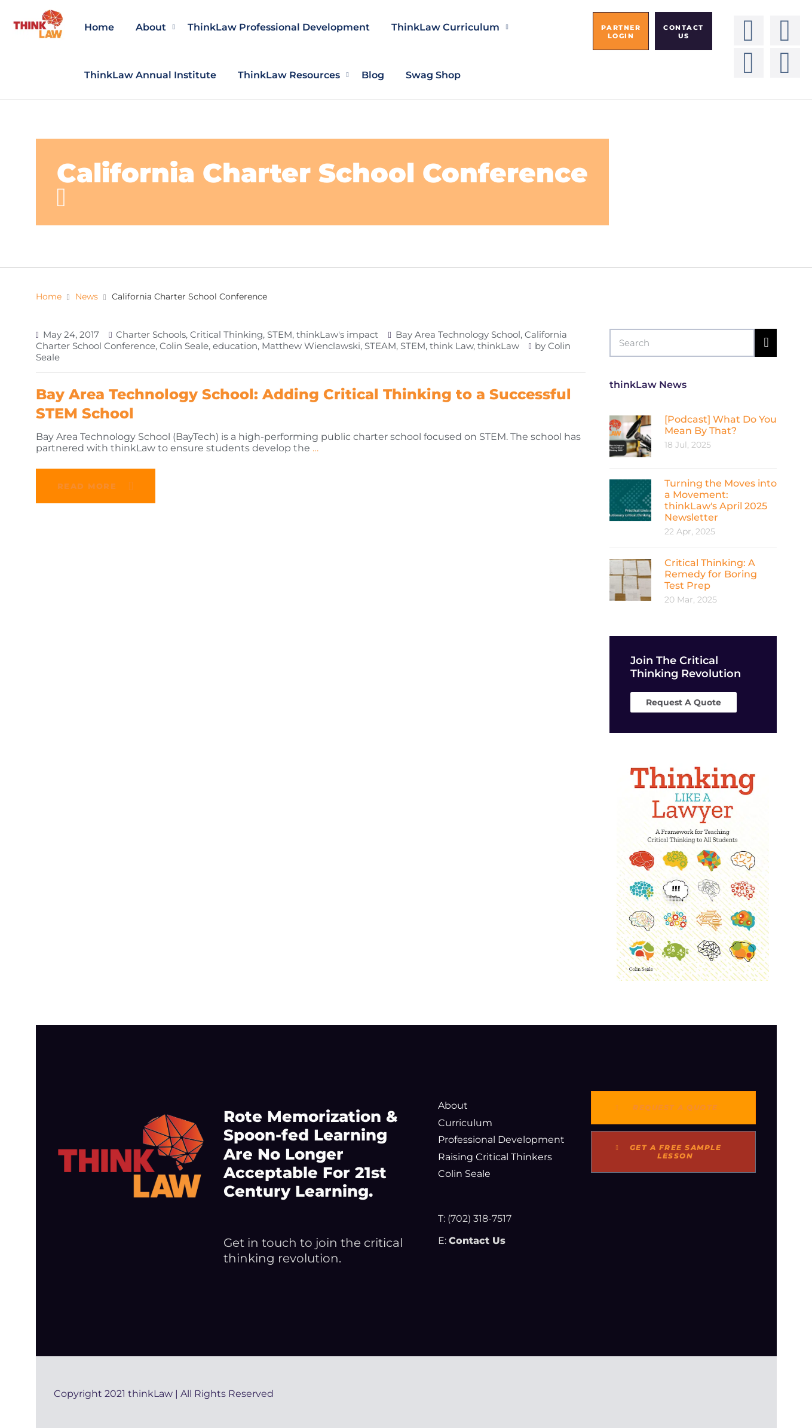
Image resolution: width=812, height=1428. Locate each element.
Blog (372, 75)
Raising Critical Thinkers (495, 1157)
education (235, 345)
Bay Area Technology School (458, 334)
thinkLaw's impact (337, 334)
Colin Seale (184, 345)
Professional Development (501, 1139)
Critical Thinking (226, 334)
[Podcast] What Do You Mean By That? (720, 425)
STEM (279, 334)
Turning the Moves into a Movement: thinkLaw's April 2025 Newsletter (720, 500)
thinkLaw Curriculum (445, 27)
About (151, 27)
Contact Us (477, 1240)
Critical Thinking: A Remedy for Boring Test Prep (710, 574)
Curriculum (465, 1123)
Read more (87, 486)
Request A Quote (683, 702)
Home (99, 27)
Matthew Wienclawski (311, 345)
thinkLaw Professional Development (279, 27)
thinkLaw (498, 345)
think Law (451, 345)
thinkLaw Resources (289, 75)
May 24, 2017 (71, 334)
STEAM (380, 345)
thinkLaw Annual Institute (150, 75)
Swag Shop (433, 75)
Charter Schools (151, 334)
